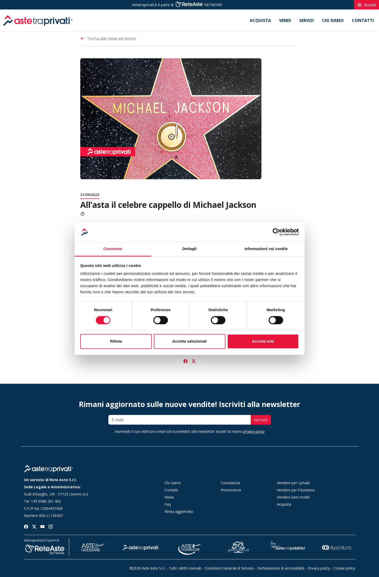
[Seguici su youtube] (42, 526)
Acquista (260, 20)
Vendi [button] (285, 20)
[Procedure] (238, 546)
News (169, 497)
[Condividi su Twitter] (194, 361)
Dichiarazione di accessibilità (280, 568)
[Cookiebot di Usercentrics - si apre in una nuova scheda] (276, 232)
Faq (168, 504)
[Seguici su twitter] (34, 526)
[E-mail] (179, 420)
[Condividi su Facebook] (185, 361)
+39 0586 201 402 (46, 501)
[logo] (38, 20)
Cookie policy (344, 568)
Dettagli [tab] (189, 249)
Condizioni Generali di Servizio (229, 568)
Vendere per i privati (293, 482)
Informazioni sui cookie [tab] (266, 249)
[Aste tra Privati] (140, 546)
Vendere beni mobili (293, 497)
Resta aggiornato (179, 511)
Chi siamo (333, 20)
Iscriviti (261, 420)
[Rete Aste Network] (189, 4)
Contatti (363, 20)
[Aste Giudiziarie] (91, 546)
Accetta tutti (263, 341)
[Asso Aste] (336, 546)
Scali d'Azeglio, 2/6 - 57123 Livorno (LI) (56, 494)
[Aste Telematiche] (189, 546)
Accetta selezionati (189, 341)
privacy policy (254, 431)
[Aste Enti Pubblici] (287, 546)
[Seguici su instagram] (51, 526)
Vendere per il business (296, 490)
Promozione (231, 490)
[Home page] (48, 468)
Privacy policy (319, 568)
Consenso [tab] (113, 249)
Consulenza (230, 482)
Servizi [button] (306, 20)
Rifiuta (116, 341)
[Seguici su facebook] (26, 526)
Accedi (366, 5)
